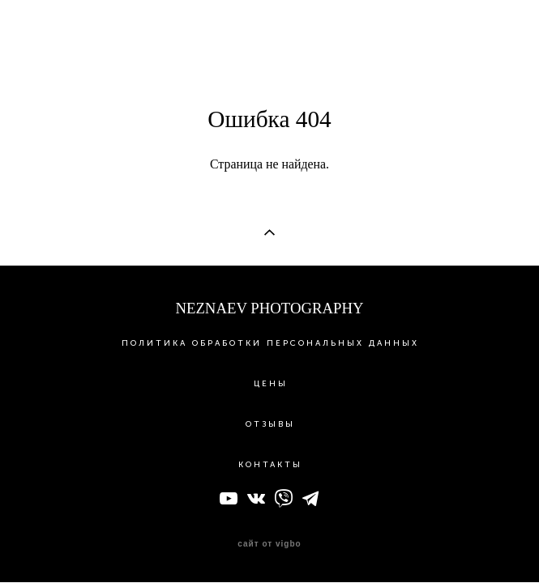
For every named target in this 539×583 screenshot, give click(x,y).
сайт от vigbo (269, 545)
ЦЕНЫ (271, 384)
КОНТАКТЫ (270, 465)
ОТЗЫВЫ (270, 425)
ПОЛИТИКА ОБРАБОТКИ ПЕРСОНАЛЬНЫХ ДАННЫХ (270, 344)
